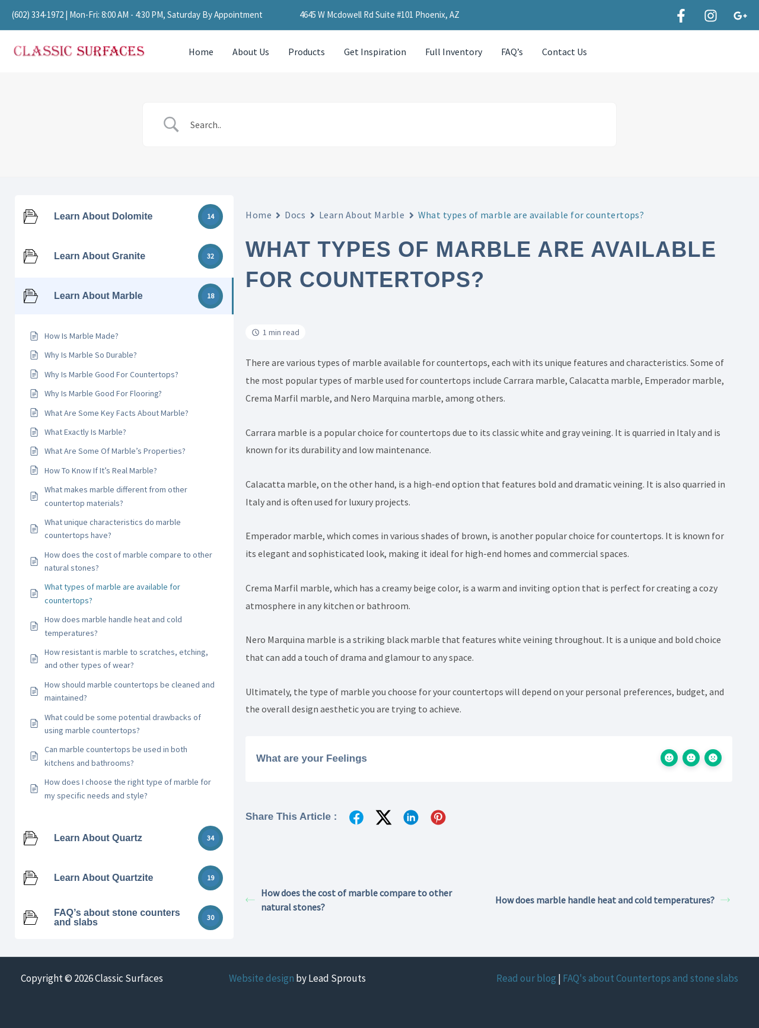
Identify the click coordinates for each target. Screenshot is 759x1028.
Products (306, 52)
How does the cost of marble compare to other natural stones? (348, 900)
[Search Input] (394, 125)
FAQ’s (512, 52)
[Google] (740, 16)
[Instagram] (710, 16)
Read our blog (526, 978)
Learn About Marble (362, 215)
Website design (261, 978)
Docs (295, 215)
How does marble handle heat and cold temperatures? (612, 900)
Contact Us (564, 52)
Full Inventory (453, 52)
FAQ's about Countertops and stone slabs (650, 978)
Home (201, 52)
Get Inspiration (375, 52)
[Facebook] (681, 16)
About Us (250, 52)
